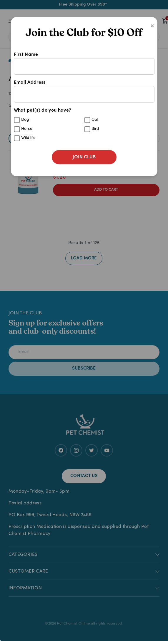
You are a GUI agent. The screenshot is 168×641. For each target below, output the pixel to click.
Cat (95, 120)
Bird (95, 129)
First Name (84, 63)
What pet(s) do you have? (84, 126)
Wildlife (28, 138)
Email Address (84, 91)
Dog (25, 120)
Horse (27, 129)
